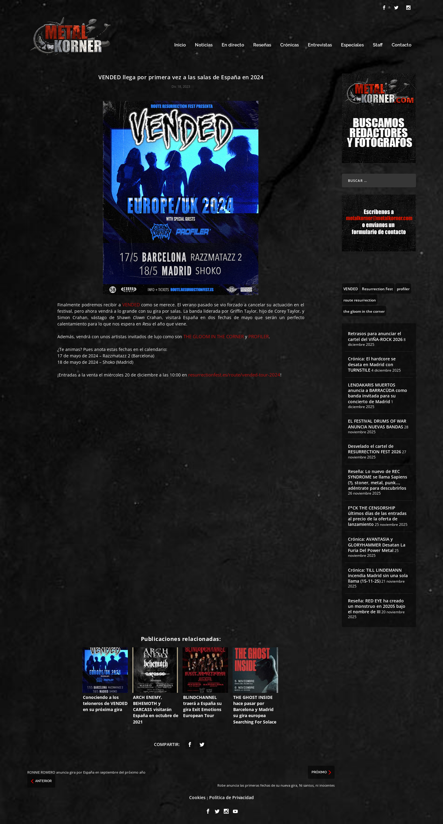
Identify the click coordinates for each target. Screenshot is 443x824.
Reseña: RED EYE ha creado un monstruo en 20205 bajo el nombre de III (376, 606)
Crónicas (289, 44)
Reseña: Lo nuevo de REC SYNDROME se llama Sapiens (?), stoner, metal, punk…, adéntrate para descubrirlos (377, 479)
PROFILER (258, 336)
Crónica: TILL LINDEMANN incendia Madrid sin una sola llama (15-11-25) (378, 575)
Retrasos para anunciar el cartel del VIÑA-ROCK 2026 (375, 336)
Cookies (197, 797)
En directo (233, 44)
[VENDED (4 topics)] (351, 288)
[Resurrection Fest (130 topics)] (377, 288)
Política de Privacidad (231, 797)
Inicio (180, 44)
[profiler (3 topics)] (403, 288)
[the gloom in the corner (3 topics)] (364, 310)
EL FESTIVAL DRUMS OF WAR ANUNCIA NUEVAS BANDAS (377, 423)
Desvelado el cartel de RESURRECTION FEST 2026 (374, 448)
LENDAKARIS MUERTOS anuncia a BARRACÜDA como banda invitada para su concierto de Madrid (377, 393)
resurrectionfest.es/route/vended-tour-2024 (234, 374)
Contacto (401, 44)
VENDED (131, 304)
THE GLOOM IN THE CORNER (213, 336)
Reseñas (262, 44)
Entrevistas (320, 44)
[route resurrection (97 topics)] (359, 299)
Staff (378, 44)
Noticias (204, 44)
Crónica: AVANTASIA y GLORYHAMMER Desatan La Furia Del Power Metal (376, 544)
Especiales (352, 44)
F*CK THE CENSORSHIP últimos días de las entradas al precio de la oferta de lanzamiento (377, 515)
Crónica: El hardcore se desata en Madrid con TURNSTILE (372, 364)
